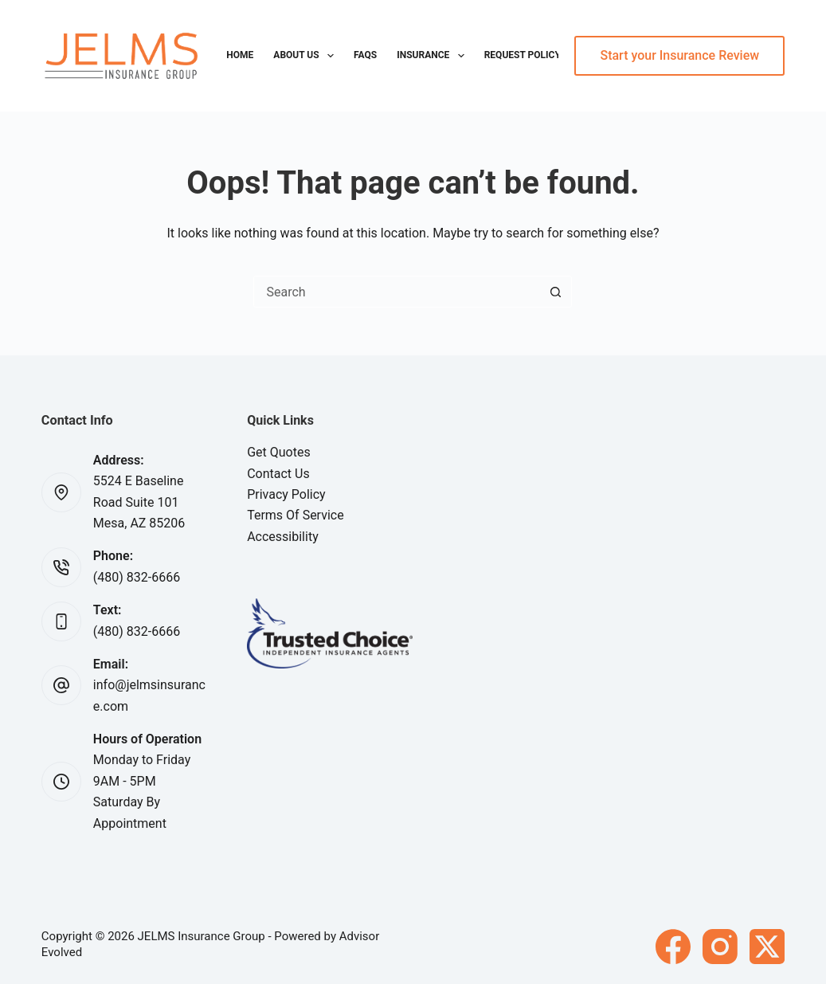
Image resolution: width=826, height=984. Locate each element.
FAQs (365, 55)
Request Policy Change (542, 55)
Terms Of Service (295, 515)
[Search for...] (396, 292)
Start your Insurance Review (679, 55)
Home (239, 55)
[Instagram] (720, 946)
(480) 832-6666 (136, 577)
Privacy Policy (286, 494)
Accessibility (283, 536)
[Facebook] (673, 946)
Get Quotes (279, 452)
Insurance (433, 55)
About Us (306, 55)
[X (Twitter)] (767, 946)
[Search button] (555, 292)
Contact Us (278, 473)
